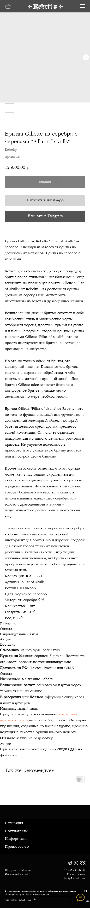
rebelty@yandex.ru (73, 878)
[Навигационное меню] (82, 6)
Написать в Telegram (45, 216)
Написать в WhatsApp (45, 200)
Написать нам (76, 874)
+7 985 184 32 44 (74, 870)
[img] (70, 863)
